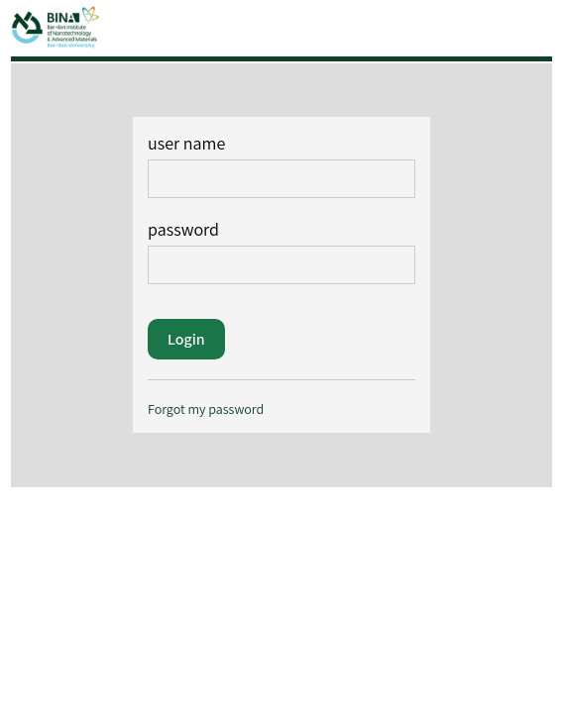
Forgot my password (206, 409)
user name (281, 165)
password (281, 251)
